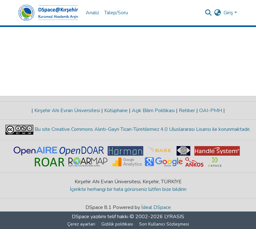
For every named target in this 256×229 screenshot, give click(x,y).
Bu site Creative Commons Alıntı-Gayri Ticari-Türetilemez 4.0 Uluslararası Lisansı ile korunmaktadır (141, 129)
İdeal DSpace (156, 207)
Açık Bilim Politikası (153, 110)
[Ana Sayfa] (48, 13)
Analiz (92, 12)
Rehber (187, 110)
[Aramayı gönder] (208, 13)
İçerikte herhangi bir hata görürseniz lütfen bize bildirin (128, 189)
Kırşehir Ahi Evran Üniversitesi (67, 110)
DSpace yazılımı (89, 216)
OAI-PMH (210, 110)
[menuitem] (218, 13)
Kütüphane (116, 110)
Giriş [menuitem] (228, 12)
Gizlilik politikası (117, 224)
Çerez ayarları (81, 224)
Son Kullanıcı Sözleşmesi (164, 224)
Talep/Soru (116, 12)
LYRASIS (174, 216)
